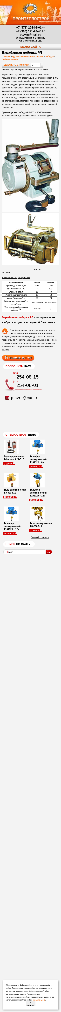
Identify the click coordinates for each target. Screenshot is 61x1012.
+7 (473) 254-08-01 (28, 27)
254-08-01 (27, 385)
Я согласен (30, 1003)
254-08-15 (27, 377)
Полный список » (40, 537)
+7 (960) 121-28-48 (28, 31)
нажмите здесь (39, 1000)
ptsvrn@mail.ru (30, 34)
